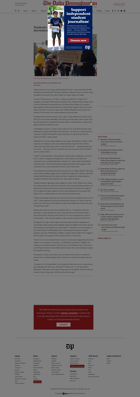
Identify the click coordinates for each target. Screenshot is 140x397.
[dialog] (70, 198)
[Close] (91, 4)
